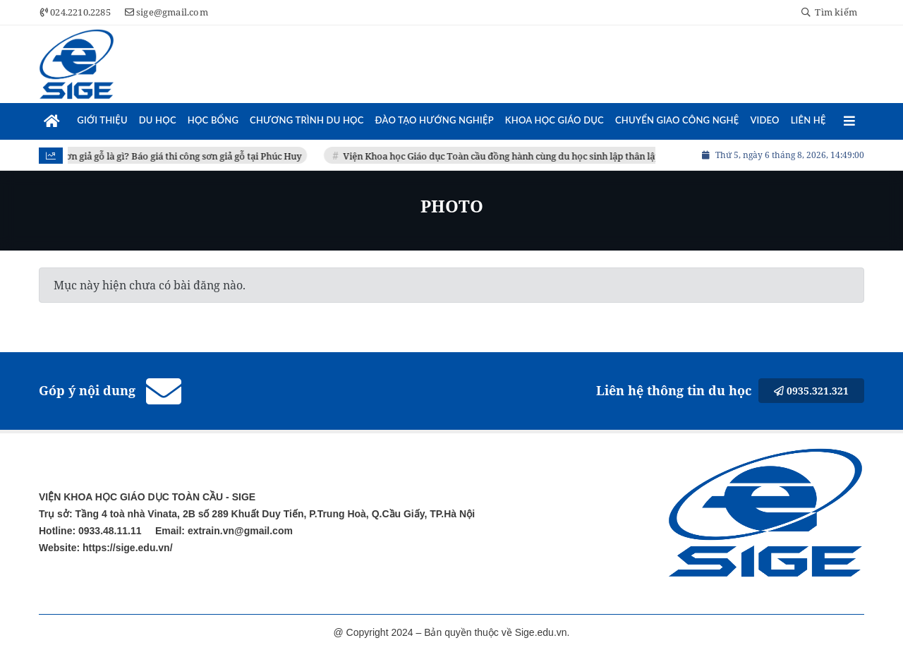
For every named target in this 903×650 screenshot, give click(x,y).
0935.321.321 (811, 390)
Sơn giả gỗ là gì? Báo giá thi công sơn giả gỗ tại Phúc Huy (185, 156)
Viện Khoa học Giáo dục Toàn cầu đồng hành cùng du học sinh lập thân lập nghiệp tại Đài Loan (548, 156)
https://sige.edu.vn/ (126, 547)
